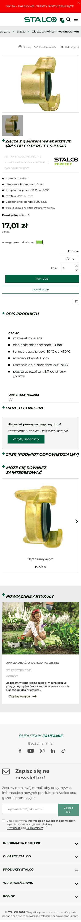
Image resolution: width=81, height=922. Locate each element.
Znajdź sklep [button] (40, 289)
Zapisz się (68, 809)
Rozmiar (73, 251)
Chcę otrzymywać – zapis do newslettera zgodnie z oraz (42, 824)
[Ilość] (67, 268)
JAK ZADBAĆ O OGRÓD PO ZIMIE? (32, 663)
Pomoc (9, 896)
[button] (68, 19)
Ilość (54, 268)
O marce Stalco (17, 856)
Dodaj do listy (45, 47)
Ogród (12, 676)
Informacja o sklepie (22, 843)
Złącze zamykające (40, 559)
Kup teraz (42, 278)
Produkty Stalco (18, 869)
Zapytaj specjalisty (26, 439)
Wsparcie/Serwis (18, 883)
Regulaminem (34, 827)
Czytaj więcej (22, 696)
